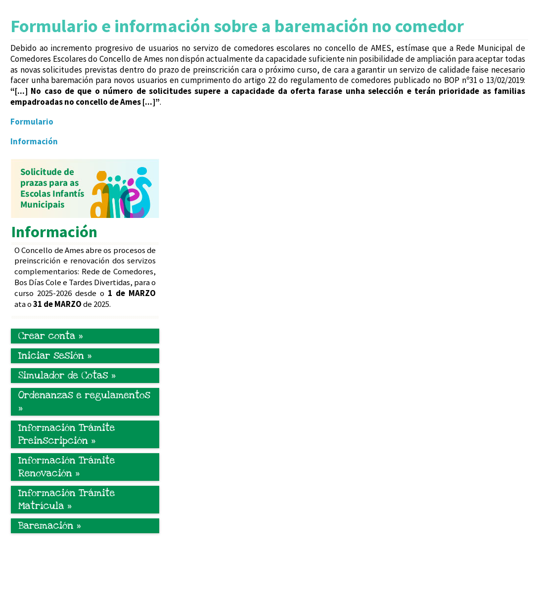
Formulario (31, 121)
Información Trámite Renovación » (66, 467)
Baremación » (49, 525)
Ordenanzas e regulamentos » (84, 402)
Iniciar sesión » (54, 355)
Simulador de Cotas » (67, 375)
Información (34, 141)
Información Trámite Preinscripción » (66, 434)
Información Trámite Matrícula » (66, 499)
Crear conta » (50, 336)
